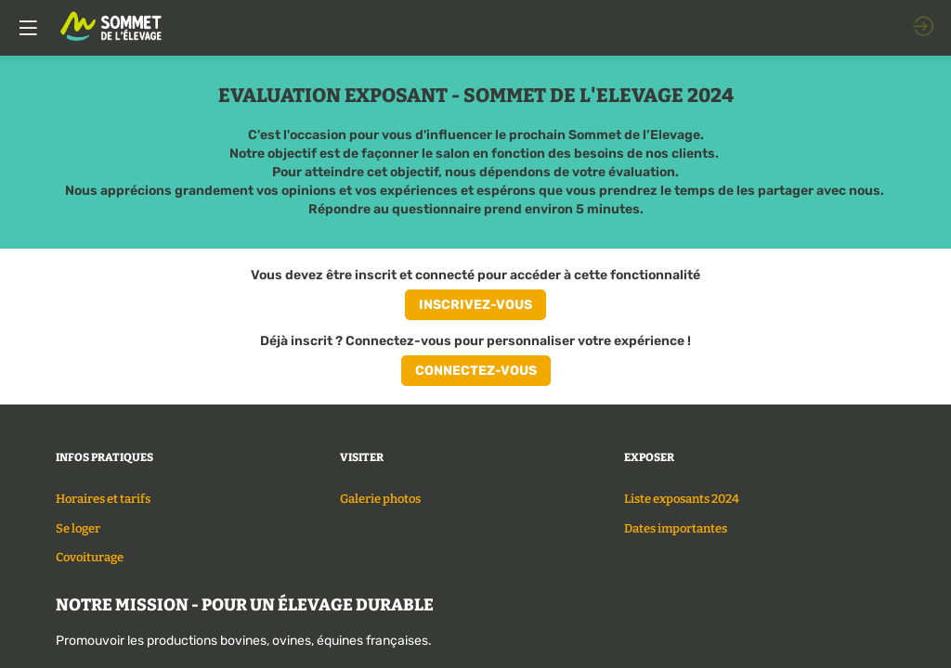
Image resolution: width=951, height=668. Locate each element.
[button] (475, 304)
